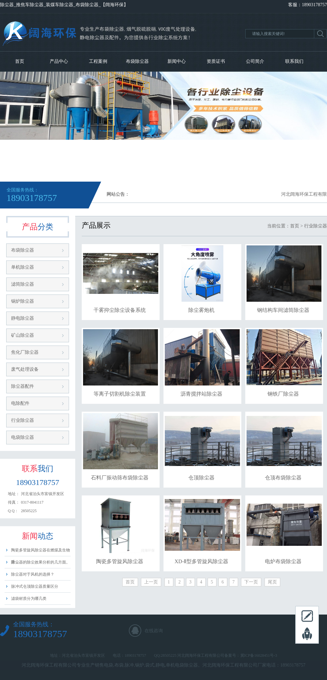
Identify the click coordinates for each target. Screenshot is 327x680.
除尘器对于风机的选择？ (32, 574)
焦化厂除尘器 (25, 352)
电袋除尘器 (22, 437)
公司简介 (255, 61)
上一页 (151, 582)
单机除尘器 (22, 267)
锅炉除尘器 (22, 301)
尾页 (272, 582)
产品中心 (59, 61)
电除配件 (20, 403)
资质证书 (216, 61)
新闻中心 (176, 61)
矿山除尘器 (22, 335)
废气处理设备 (25, 369)
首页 (19, 61)
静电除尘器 (22, 318)
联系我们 (294, 61)
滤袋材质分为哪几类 (28, 598)
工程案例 (98, 61)
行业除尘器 (22, 420)
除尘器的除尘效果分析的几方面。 (40, 562)
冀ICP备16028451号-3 (258, 655)
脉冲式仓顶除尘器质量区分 (34, 586)
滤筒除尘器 (22, 284)
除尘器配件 (22, 386)
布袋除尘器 (137, 61)
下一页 (251, 582)
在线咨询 (154, 630)
